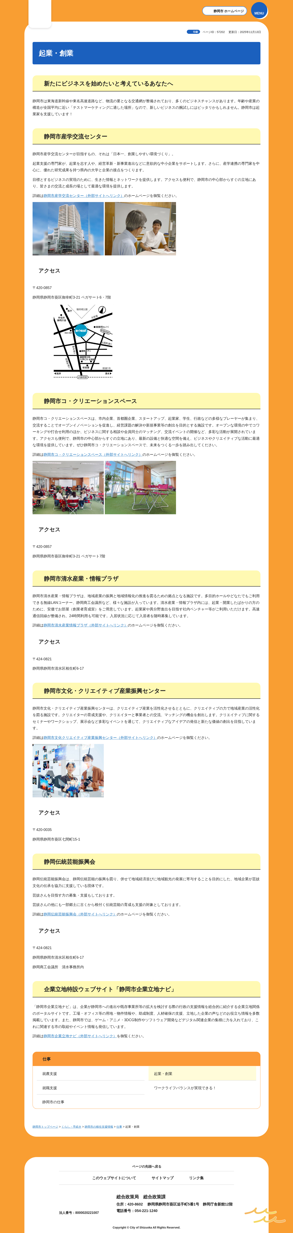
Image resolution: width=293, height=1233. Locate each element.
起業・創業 (163, 1074)
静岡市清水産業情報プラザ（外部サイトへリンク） (86, 625)
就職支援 (49, 1088)
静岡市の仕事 (53, 1102)
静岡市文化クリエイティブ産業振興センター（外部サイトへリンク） (100, 738)
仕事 (47, 1059)
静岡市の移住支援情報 (99, 1126)
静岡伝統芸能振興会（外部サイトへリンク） (80, 914)
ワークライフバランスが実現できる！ (185, 1088)
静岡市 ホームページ (229, 11)
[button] (259, 10)
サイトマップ (163, 1178)
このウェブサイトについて (114, 1178)
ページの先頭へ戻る (146, 1166)
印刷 (195, 32)
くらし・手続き (71, 1126)
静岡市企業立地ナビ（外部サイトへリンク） (80, 1036)
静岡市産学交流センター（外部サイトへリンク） (84, 196)
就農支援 (49, 1074)
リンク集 (196, 1178)
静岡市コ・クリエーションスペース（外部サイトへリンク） (93, 455)
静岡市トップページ (45, 1126)
